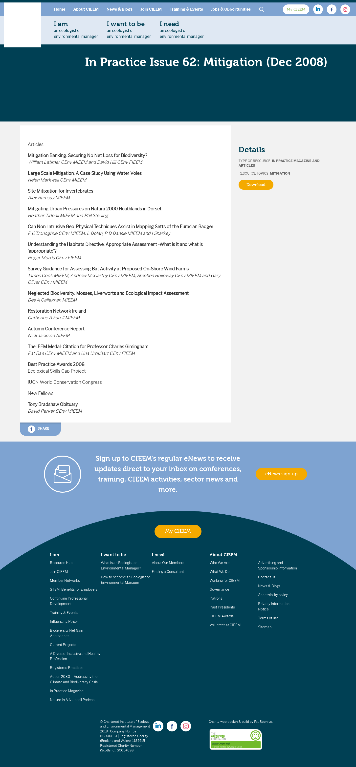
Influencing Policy (64, 621)
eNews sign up (281, 474)
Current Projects (63, 645)
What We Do (219, 571)
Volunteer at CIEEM (225, 625)
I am (54, 554)
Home (59, 9)
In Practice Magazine (67, 691)
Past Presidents (222, 607)
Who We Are (219, 563)
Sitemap (264, 627)
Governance (219, 589)
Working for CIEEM (225, 580)
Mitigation (280, 173)
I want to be (113, 554)
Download (256, 184)
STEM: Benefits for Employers (73, 589)
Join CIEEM (151, 9)
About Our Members (168, 563)
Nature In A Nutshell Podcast (73, 700)
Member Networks (65, 580)
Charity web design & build (229, 722)
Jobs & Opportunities (231, 9)
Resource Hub (61, 563)
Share (38, 429)
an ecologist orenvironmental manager (76, 29)
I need (158, 554)
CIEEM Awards (222, 616)
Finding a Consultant (168, 571)
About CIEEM (86, 9)
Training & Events (186, 9)
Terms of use (268, 618)
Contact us (266, 577)
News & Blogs (120, 9)
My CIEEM (296, 9)
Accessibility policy (273, 595)
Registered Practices (66, 668)
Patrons (216, 598)
